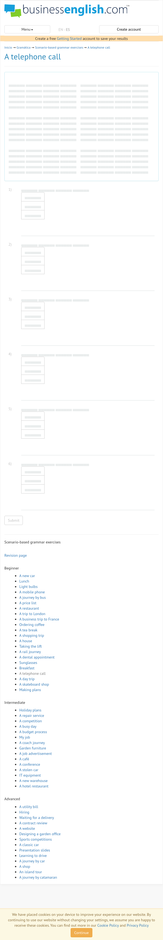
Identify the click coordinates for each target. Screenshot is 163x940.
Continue (81, 932)
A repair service (31, 715)
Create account (129, 29)
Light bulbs (28, 586)
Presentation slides (34, 850)
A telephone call (98, 47)
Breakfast (27, 668)
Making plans (30, 689)
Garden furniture (32, 748)
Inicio (8, 47)
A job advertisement (35, 753)
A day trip (27, 678)
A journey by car (32, 861)
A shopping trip (31, 635)
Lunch (24, 581)
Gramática (24, 47)
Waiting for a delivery (36, 817)
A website (27, 828)
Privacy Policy (138, 925)
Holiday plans (30, 710)
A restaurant (29, 608)
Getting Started (69, 38)
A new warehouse (33, 780)
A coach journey (32, 742)
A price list (27, 602)
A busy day (27, 726)
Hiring (24, 812)
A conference (29, 764)
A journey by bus (32, 597)
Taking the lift (30, 646)
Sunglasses (28, 662)
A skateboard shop (34, 684)
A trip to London (32, 613)
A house (25, 640)
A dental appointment (37, 657)
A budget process (33, 731)
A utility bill (28, 806)
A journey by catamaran (38, 877)
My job (24, 737)
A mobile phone (32, 592)
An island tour (30, 871)
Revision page (15, 555)
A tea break (28, 630)
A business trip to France (39, 619)
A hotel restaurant (33, 786)
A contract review (33, 823)
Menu (27, 29)
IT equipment (30, 775)
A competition (30, 721)
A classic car (29, 844)
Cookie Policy (108, 925)
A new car (27, 575)
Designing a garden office (40, 833)
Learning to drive (33, 855)
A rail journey (30, 651)
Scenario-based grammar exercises (59, 47)
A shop (24, 866)
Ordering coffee (32, 624)
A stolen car (28, 769)
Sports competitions (35, 839)
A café (24, 759)
